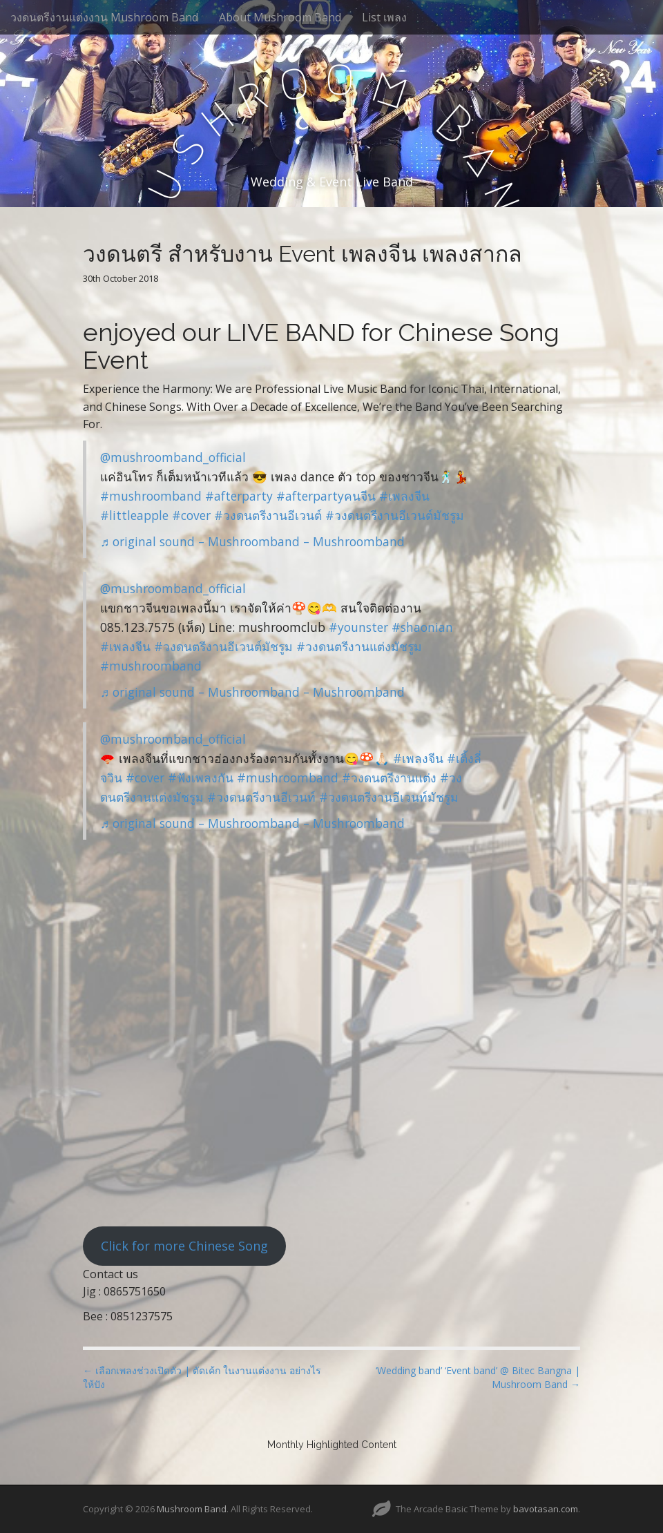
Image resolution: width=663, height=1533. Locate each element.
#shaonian (422, 627)
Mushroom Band (192, 1509)
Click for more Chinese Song (184, 1245)
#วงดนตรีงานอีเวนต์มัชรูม (394, 515)
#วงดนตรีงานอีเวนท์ (261, 797)
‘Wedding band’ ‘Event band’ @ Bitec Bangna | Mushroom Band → (478, 1377)
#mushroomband (151, 496)
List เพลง (384, 17)
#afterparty (239, 496)
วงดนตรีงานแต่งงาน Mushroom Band (104, 17)
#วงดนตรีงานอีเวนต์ (268, 515)
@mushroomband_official (173, 457)
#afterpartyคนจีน (326, 496)
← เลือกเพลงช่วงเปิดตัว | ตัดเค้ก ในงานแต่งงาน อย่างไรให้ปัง (202, 1377)
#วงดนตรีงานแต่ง (389, 777)
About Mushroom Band (280, 17)
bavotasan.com (545, 1509)
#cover (191, 515)
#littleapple (134, 515)
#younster (358, 627)
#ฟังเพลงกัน (200, 777)
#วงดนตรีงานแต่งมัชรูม (359, 646)
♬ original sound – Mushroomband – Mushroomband (252, 541)
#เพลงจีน (404, 496)
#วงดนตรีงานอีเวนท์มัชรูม (389, 797)
